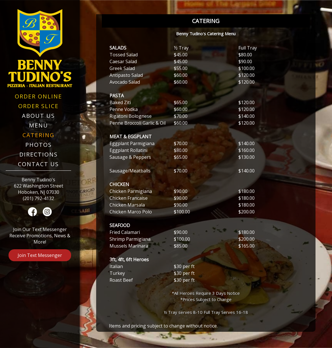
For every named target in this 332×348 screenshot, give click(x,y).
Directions (38, 154)
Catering (38, 135)
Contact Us (38, 164)
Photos (38, 145)
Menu (38, 125)
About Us (38, 116)
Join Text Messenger (40, 255)
